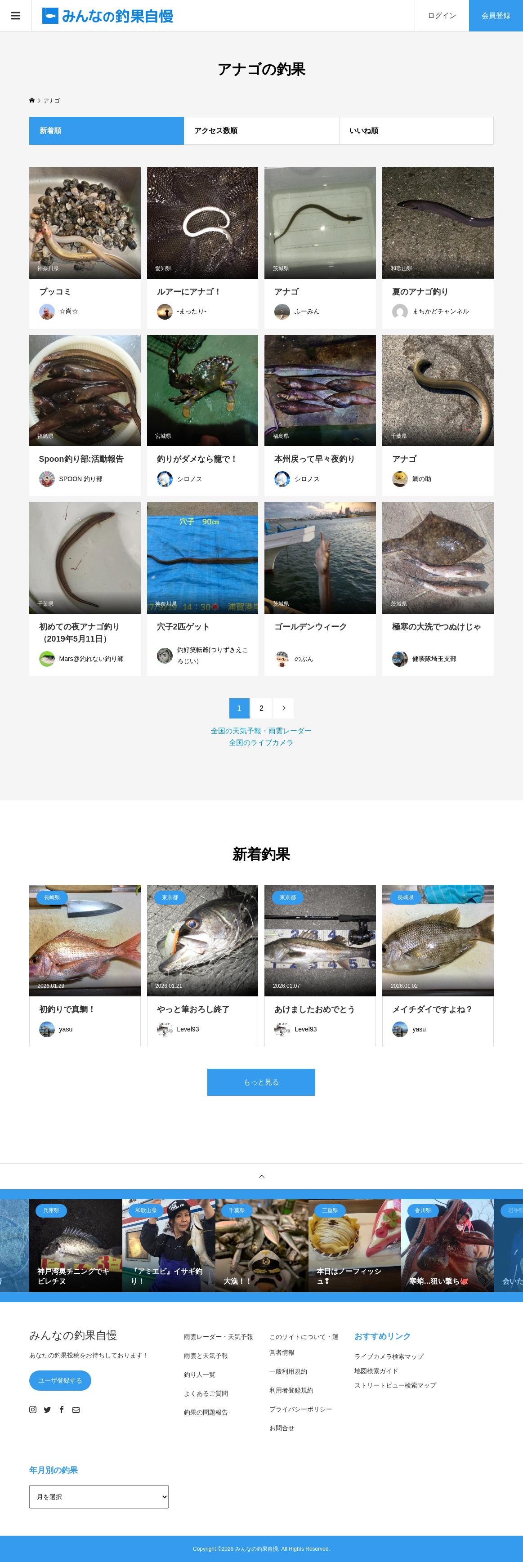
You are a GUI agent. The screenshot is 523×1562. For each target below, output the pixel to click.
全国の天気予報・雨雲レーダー (261, 731)
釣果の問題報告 (206, 1412)
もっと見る (261, 1082)
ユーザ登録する (60, 1380)
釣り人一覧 (199, 1374)
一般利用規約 (288, 1371)
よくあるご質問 (206, 1393)
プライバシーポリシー (300, 1409)
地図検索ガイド (376, 1371)
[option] (75, 1245)
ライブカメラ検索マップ (389, 1356)
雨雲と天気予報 (206, 1355)
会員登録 (496, 15)
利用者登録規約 (291, 1390)
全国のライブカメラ (261, 742)
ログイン (442, 15)
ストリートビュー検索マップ (395, 1385)
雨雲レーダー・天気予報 (218, 1336)
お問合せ (282, 1428)
